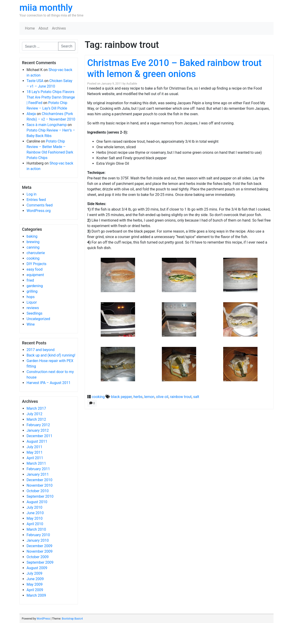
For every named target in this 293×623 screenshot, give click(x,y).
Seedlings (34, 313)
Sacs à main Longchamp (47, 125)
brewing (33, 242)
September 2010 (40, 496)
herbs (138, 397)
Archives (59, 28)
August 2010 (37, 502)
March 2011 (36, 463)
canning (33, 247)
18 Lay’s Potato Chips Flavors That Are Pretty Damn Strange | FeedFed (51, 97)
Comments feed (40, 205)
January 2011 (38, 474)
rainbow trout (181, 397)
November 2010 (39, 485)
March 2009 (36, 595)
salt (196, 397)
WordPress (43, 618)
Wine (31, 324)
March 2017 (36, 408)
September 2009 (40, 562)
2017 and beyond (40, 350)
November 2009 (39, 551)
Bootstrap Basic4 (72, 618)
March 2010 (36, 529)
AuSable (131, 83)
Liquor (32, 302)
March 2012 (36, 419)
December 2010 (39, 480)
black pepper (121, 397)
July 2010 (34, 507)
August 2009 (37, 568)
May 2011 (35, 452)
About (43, 28)
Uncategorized (38, 319)
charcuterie (36, 253)
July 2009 (34, 573)
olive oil (162, 397)
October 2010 (38, 491)
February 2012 (38, 425)
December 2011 (39, 436)
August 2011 (37, 441)
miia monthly (46, 7)
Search (66, 46)
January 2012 (38, 430)
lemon (149, 397)
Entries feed (36, 200)
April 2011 (35, 458)
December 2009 (39, 546)
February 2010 (38, 535)
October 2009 (38, 557)
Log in (31, 194)
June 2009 (35, 579)
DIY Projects (36, 264)
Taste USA (35, 81)
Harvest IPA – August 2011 (49, 383)
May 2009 (35, 584)
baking (32, 236)
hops (31, 297)
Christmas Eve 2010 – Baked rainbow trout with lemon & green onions (174, 68)
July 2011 (34, 447)
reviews (33, 308)
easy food (35, 269)
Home (30, 28)
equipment (35, 275)
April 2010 (35, 524)
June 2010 (35, 513)
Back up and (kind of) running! (51, 355)
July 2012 (34, 414)
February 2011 (38, 469)
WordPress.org (39, 211)
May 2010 (35, 518)
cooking (33, 258)
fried (30, 280)
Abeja (31, 114)
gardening (35, 286)
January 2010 (38, 540)
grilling (32, 291)
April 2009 (35, 590)
